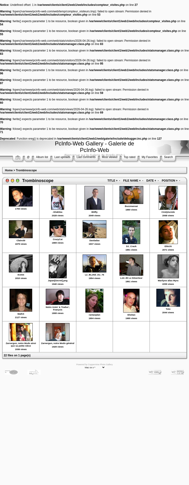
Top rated (129, 157)
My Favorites (150, 157)
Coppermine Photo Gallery (100, 364)
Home (9, 170)
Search (168, 157)
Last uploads (62, 157)
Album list (42, 157)
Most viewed (110, 157)
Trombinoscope (26, 170)
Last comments (86, 157)
